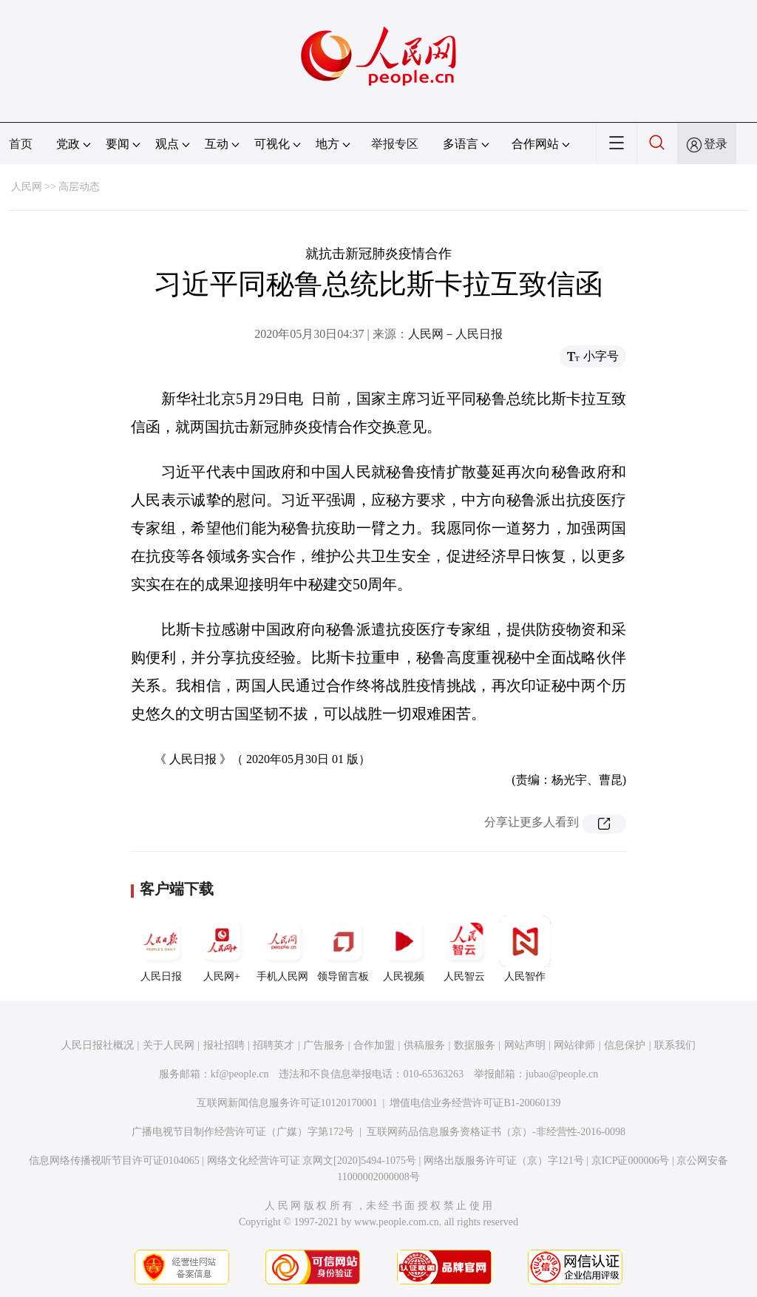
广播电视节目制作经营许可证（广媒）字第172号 (243, 1131)
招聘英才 (273, 1045)
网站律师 (574, 1045)
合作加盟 (374, 1045)
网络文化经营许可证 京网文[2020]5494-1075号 (312, 1160)
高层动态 (79, 186)
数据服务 (474, 1045)
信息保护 (624, 1045)
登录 (715, 144)
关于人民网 (168, 1045)
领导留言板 (343, 948)
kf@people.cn (240, 1074)
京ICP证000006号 (630, 1160)
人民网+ (222, 948)
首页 (21, 144)
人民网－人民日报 (455, 334)
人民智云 (464, 948)
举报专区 (394, 144)
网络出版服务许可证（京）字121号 (504, 1160)
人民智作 (525, 948)
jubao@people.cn (562, 1074)
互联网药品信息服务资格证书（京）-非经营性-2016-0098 (496, 1131)
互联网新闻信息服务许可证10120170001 (287, 1102)
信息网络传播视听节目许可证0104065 (114, 1160)
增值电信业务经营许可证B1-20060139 (475, 1102)
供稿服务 (424, 1045)
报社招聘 (224, 1045)
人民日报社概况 (97, 1045)
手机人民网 (282, 948)
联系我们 (675, 1045)
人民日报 (161, 948)
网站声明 (525, 1045)
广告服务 (323, 1045)
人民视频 (404, 948)
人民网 (26, 186)
